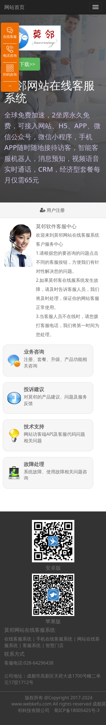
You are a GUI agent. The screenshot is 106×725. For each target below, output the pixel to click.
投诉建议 (34, 389)
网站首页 (14, 7)
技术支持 (34, 427)
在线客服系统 (17, 639)
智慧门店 (55, 645)
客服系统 (32, 645)
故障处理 (34, 464)
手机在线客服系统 (54, 639)
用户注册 (52, 210)
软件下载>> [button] (22, 64)
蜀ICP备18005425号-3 (76, 710)
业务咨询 (34, 352)
